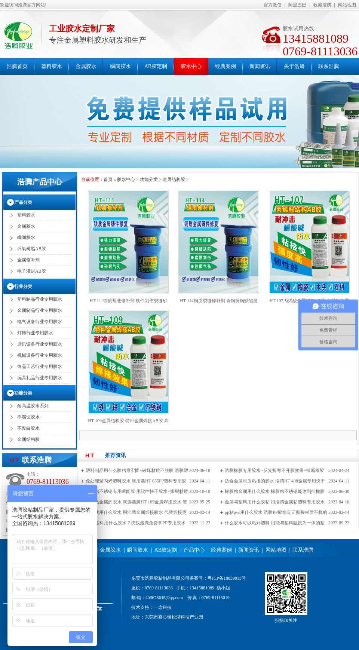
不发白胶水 (28, 428)
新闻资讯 (259, 66)
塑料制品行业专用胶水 (39, 299)
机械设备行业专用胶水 (39, 355)
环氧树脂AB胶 (31, 248)
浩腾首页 (17, 66)
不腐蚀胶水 (28, 417)
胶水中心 (191, 66)
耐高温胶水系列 (33, 405)
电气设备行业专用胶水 (39, 321)
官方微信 (273, 4)
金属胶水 (86, 66)
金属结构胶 (174, 179)
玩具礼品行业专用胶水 (39, 377)
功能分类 (149, 179)
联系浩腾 (328, 66)
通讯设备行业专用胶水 (39, 344)
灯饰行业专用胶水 (35, 332)
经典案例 (225, 66)
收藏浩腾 (322, 4)
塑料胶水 (51, 66)
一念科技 (163, 607)
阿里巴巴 (297, 4)
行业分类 (23, 286)
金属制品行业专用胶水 (39, 310)
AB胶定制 (155, 66)
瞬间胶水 (120, 66)
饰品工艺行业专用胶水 (39, 366)
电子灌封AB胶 (31, 271)
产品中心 (194, 550)
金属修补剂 (28, 260)
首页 (108, 179)
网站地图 (347, 4)
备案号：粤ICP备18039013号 (218, 578)
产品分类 (23, 202)
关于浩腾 (294, 66)
